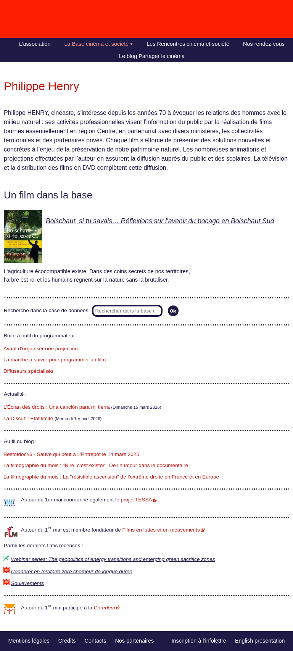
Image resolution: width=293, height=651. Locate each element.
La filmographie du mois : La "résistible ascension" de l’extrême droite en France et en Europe (111, 477)
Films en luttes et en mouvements (161, 530)
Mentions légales (29, 641)
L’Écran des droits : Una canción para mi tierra (56, 407)
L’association (34, 44)
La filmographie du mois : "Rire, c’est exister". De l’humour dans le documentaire (95, 465)
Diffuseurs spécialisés (28, 371)
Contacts (95, 641)
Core (104, 608)
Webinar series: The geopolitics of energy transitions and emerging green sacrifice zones (113, 559)
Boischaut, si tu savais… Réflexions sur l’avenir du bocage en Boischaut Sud (160, 221)
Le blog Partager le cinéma (152, 56)
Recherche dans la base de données (46, 310)
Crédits (67, 641)
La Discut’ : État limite (28, 418)
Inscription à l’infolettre (199, 641)
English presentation (260, 641)
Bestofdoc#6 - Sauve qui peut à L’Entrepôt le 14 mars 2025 (71, 454)
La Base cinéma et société (96, 44)
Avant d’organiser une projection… (43, 348)
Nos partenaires (134, 641)
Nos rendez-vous (264, 44)
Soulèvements (27, 583)
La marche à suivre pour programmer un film (54, 360)
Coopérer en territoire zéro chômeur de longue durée (71, 571)
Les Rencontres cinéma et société (187, 44)
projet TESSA (136, 500)
